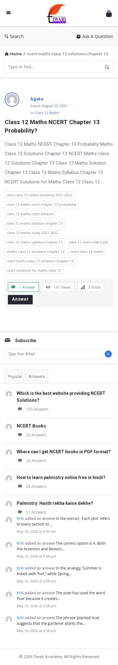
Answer (20, 299)
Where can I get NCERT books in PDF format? (64, 451)
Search (14, 36)
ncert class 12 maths (87, 251)
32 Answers (31, 435)
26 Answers (31, 460)
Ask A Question (94, 36)
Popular (15, 376)
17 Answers (31, 512)
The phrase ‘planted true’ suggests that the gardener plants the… (58, 620)
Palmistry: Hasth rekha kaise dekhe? (55, 503)
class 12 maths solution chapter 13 (35, 223)
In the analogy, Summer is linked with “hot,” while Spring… (59, 570)
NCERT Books (31, 425)
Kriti (20, 518)
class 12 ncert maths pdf (88, 242)
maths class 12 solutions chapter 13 (35, 251)
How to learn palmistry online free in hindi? (61, 477)
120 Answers (32, 409)
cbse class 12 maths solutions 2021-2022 (39, 195)
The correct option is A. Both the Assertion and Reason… (61, 546)
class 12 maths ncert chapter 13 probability (41, 204)
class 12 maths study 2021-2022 (32, 232)
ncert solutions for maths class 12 (34, 270)
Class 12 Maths (47, 112)
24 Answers (31, 486)
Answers (37, 376)
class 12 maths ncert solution (30, 213)
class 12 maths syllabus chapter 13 (35, 242)
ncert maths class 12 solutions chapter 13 (40, 261)
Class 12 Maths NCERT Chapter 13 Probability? (53, 126)
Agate (37, 98)
